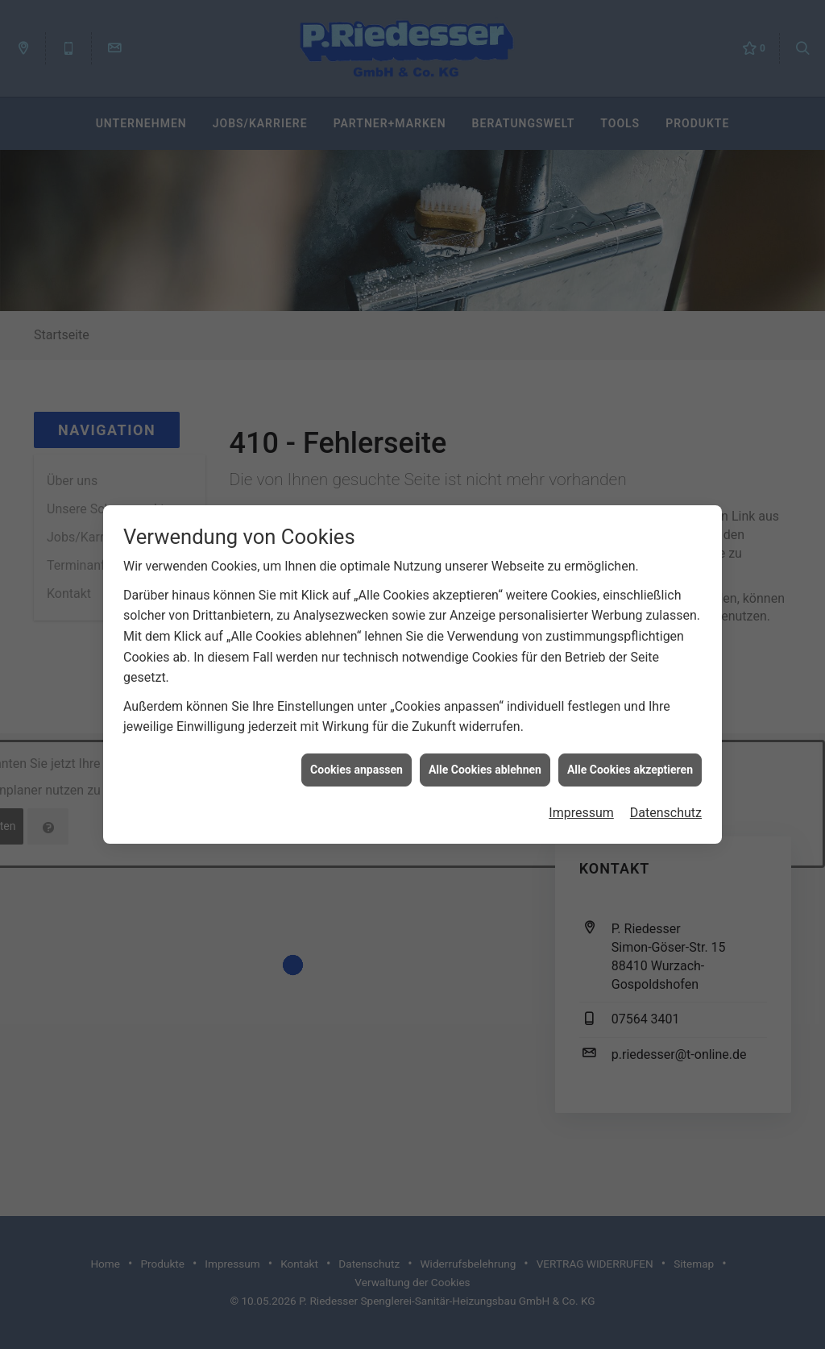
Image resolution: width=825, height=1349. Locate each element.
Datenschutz (666, 798)
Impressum (581, 798)
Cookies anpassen (356, 754)
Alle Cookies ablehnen (485, 754)
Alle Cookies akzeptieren (630, 754)
